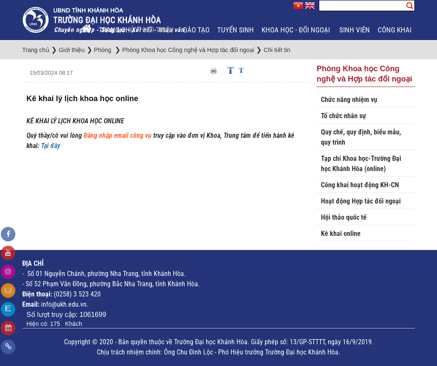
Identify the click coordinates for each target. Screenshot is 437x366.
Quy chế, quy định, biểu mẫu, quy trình (361, 137)
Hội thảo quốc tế (344, 217)
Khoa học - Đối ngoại (297, 30)
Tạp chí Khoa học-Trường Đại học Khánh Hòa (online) (361, 163)
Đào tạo (196, 30)
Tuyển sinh (235, 30)
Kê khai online (341, 233)
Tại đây (50, 146)
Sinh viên (354, 30)
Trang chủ (116, 30)
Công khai (395, 30)
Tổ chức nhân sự (343, 116)
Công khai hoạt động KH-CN (360, 185)
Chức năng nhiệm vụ (349, 100)
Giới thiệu (158, 30)
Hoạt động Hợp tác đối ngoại (361, 201)
